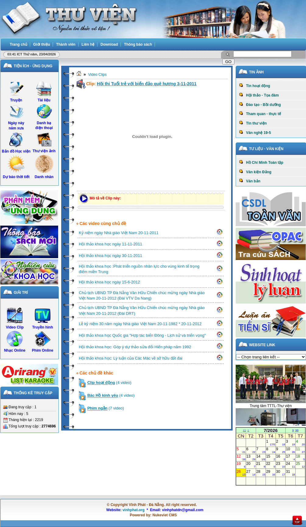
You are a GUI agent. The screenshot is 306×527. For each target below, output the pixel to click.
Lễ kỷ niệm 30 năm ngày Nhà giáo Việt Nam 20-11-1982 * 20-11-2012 (140, 323)
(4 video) (109, 383)
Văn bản (249, 180)
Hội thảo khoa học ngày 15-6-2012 (109, 282)
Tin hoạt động (254, 85)
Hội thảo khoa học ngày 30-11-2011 (110, 255)
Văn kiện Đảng (255, 171)
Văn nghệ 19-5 (255, 132)
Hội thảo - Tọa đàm (259, 95)
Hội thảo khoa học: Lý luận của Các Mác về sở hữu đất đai (130, 358)
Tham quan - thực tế (260, 113)
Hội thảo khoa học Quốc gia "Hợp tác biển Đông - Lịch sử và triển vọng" (142, 335)
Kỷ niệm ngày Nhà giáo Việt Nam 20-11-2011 (118, 232)
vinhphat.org (133, 510)
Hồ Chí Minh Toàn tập (261, 162)
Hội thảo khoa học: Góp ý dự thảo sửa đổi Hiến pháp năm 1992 (135, 347)
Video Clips (97, 74)
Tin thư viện (253, 123)
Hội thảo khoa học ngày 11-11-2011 (110, 244)
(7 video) (105, 408)
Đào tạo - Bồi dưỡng (260, 104)
